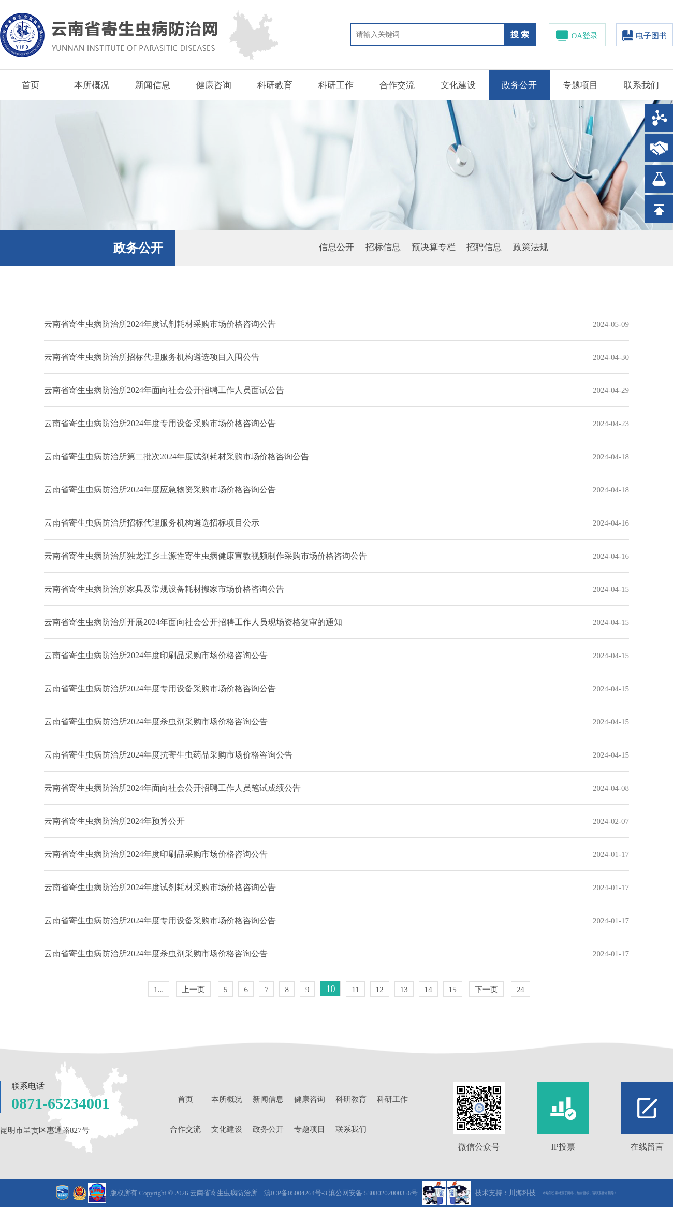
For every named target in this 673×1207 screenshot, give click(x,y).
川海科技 (522, 1193)
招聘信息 (484, 247)
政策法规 (530, 247)
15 (453, 989)
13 (404, 989)
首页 (30, 85)
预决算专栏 (434, 247)
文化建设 (458, 85)
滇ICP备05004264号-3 (295, 1193)
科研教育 (274, 85)
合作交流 (397, 85)
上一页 (193, 989)
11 (355, 989)
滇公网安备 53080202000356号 (373, 1193)
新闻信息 (152, 85)
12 (380, 989)
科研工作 (336, 85)
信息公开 (336, 247)
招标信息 (383, 247)
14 (428, 989)
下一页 (486, 989)
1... (159, 989)
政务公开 (519, 85)
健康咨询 (213, 85)
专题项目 (580, 85)
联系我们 (641, 85)
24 (520, 989)
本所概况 (91, 85)
